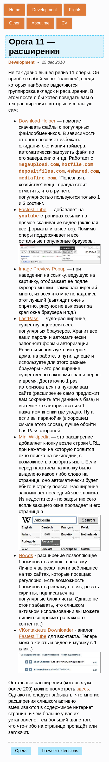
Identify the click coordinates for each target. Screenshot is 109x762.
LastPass (29, 317)
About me (40, 23)
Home (14, 10)
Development (44, 10)
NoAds (26, 554)
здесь (82, 687)
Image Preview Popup (42, 267)
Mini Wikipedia (34, 435)
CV (64, 23)
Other (14, 23)
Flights (75, 10)
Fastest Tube (32, 208)
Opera (21, 749)
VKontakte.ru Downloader (46, 629)
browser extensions (60, 749)
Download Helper (37, 121)
